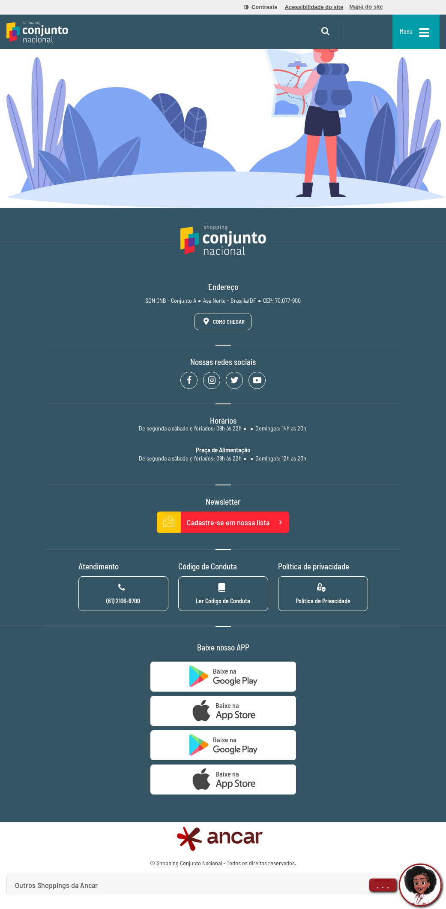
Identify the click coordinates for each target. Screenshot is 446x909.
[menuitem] (256, 7)
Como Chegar (222, 321)
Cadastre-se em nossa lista (223, 522)
